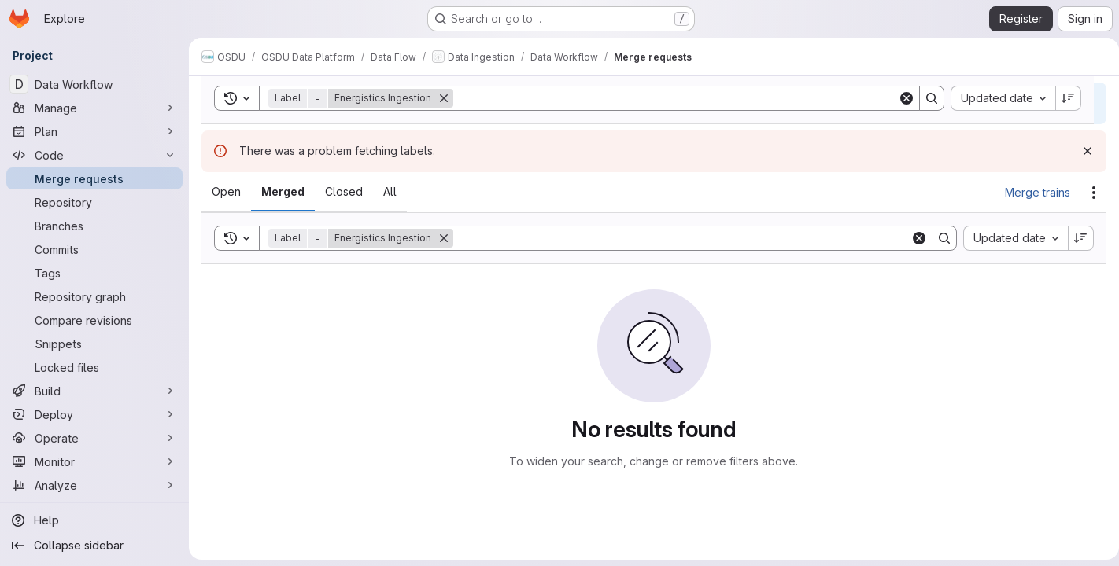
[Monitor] (94, 461)
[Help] (94, 520)
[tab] (226, 191)
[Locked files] (94, 367)
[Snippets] (94, 344)
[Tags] (94, 273)
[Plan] (94, 131)
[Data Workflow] (94, 84)
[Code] (94, 155)
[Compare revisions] (94, 320)
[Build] (94, 391)
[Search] (678, 238)
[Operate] (94, 438)
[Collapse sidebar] (94, 546)
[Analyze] (94, 485)
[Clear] (912, 238)
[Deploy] (94, 414)
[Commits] (94, 249)
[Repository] (94, 202)
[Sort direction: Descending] (1075, 238)
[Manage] (94, 108)
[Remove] (443, 238)
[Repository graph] (94, 296)
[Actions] (1087, 192)
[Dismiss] (1081, 151)
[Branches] (94, 226)
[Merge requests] (94, 178)
